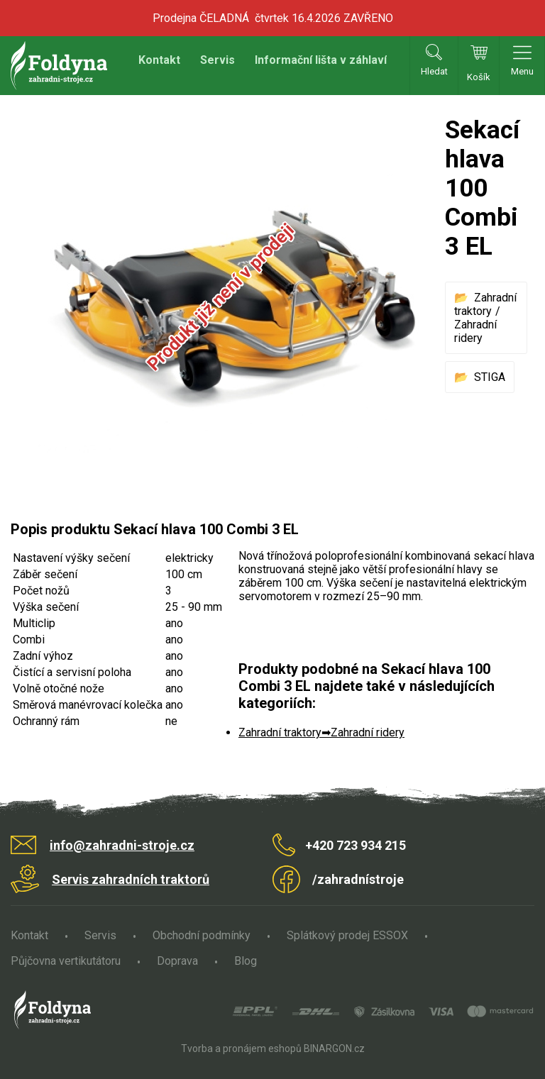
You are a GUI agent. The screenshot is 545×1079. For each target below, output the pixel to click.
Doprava (177, 961)
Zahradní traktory (485, 304)
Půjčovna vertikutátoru (66, 961)
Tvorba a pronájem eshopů (241, 1048)
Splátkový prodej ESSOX (347, 935)
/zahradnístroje (358, 879)
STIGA (489, 377)
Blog (245, 961)
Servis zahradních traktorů (130, 879)
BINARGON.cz (334, 1048)
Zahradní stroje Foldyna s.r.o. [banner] (59, 65)
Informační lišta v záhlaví (321, 60)
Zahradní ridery (475, 331)
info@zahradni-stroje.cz (122, 845)
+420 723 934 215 (355, 845)
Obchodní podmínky (202, 935)
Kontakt (159, 60)
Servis (217, 60)
